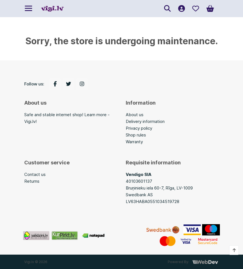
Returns (31, 181)
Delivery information (145, 121)
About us (134, 114)
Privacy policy (139, 128)
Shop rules (136, 135)
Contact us (35, 174)
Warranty (134, 141)
